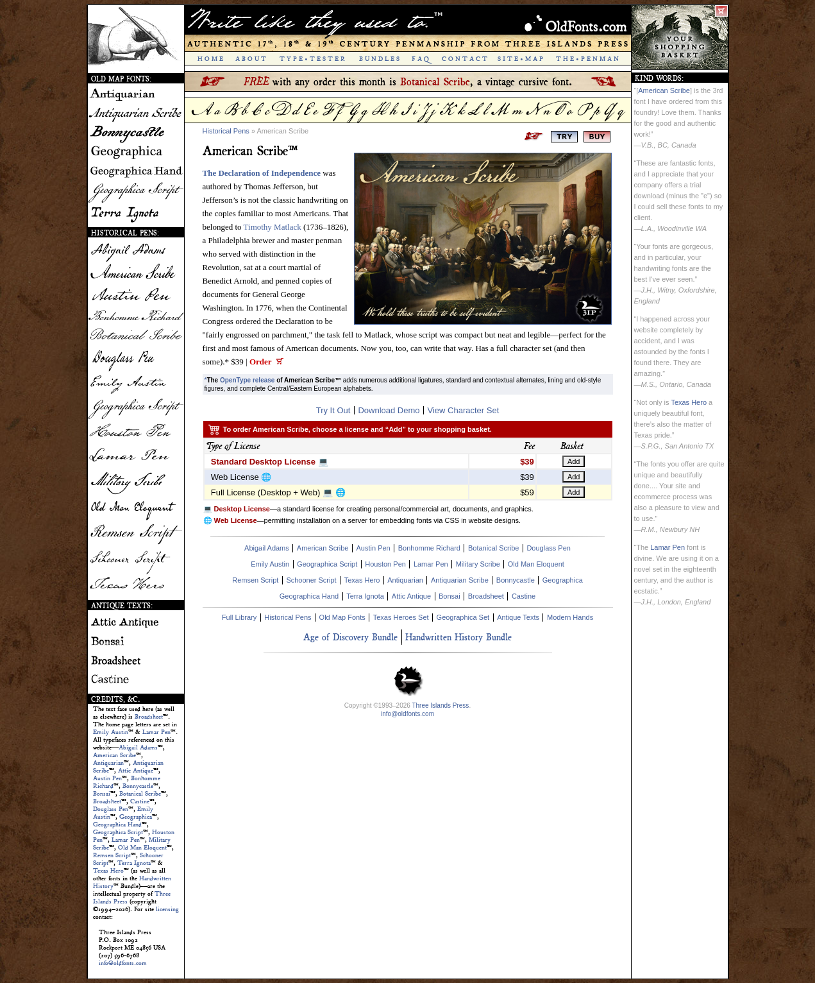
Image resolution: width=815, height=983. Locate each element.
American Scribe (114, 755)
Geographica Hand (117, 824)
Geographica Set (463, 617)
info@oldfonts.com (123, 963)
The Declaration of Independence (262, 173)
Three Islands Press (440, 705)
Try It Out (333, 410)
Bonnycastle (137, 786)
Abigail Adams (138, 747)
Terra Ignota (134, 863)
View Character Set (464, 410)
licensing (167, 909)
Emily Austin (110, 732)
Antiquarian (108, 762)
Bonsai (101, 793)
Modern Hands (570, 617)
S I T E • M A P (520, 59)
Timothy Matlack (272, 227)
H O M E (210, 59)
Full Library (239, 617)
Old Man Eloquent (142, 847)
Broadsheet (149, 716)
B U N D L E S (379, 59)
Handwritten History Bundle (458, 637)
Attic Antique (135, 770)
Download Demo (388, 410)
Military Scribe (478, 564)
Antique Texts (518, 617)
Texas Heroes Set (401, 617)
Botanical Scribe (140, 793)
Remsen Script (112, 855)
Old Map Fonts (342, 617)
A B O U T (250, 59)
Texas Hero (108, 870)
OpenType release (247, 380)
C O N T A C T (464, 59)
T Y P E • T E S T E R (312, 59)
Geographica (135, 816)
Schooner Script (311, 580)
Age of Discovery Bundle (350, 637)
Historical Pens (226, 131)
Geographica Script (118, 832)
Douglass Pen (110, 809)
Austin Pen (107, 778)
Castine (139, 801)
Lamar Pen (156, 732)
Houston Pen (385, 564)
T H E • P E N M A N (587, 59)
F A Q (420, 59)
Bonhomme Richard (429, 548)
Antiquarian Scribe (460, 580)
